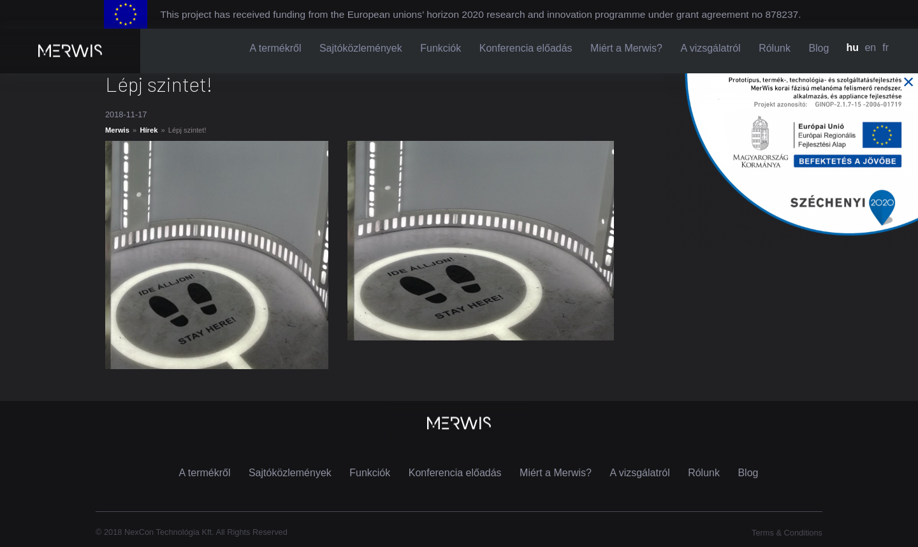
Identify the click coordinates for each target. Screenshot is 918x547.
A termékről (276, 48)
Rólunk (774, 48)
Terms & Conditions (787, 532)
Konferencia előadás (525, 48)
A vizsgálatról (710, 48)
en (870, 47)
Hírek (148, 130)
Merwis (117, 130)
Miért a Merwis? (626, 48)
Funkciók (440, 48)
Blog (818, 48)
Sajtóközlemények (360, 48)
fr (885, 47)
